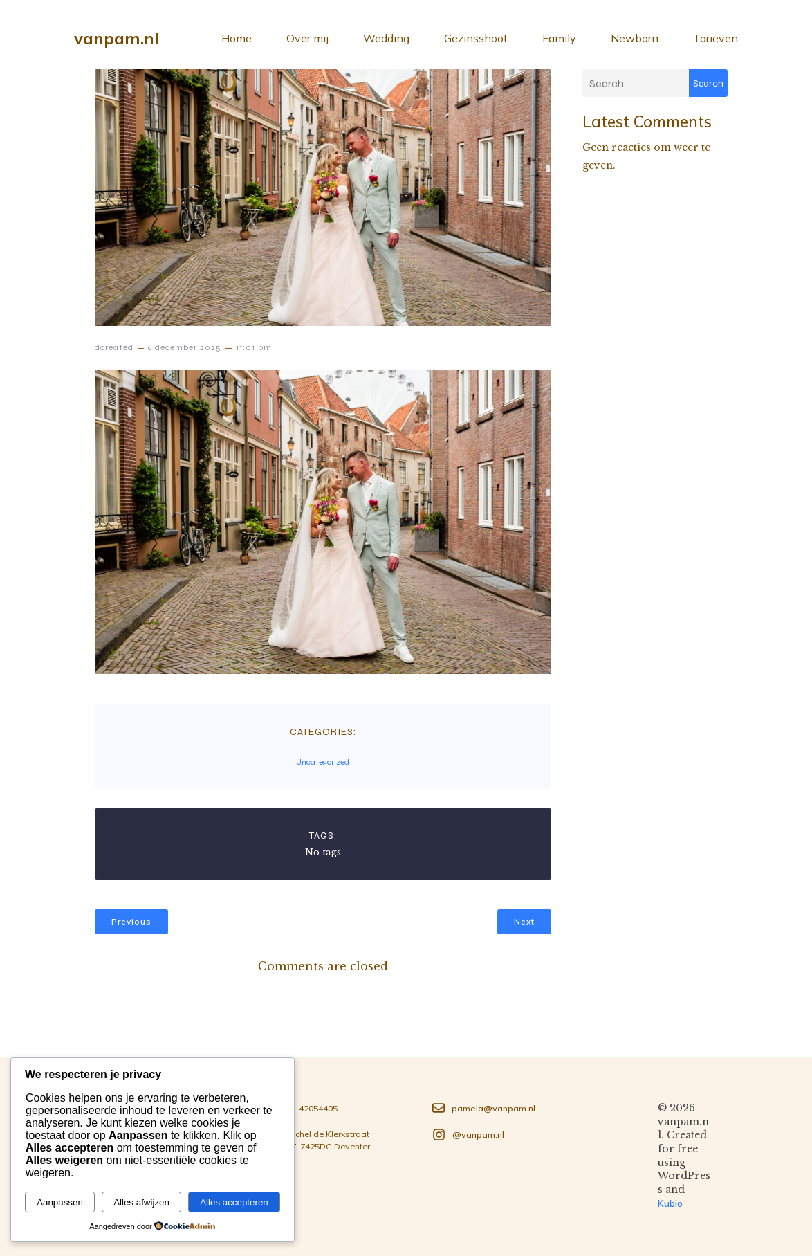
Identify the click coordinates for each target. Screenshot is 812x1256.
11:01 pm (254, 347)
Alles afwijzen (141, 1202)
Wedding (386, 38)
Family (559, 38)
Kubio (670, 1203)
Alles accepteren (234, 1202)
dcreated (114, 347)
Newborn (634, 38)
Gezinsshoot (476, 38)
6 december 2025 (184, 347)
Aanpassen (60, 1202)
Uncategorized (322, 762)
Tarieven (715, 38)
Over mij (307, 38)
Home (236, 38)
